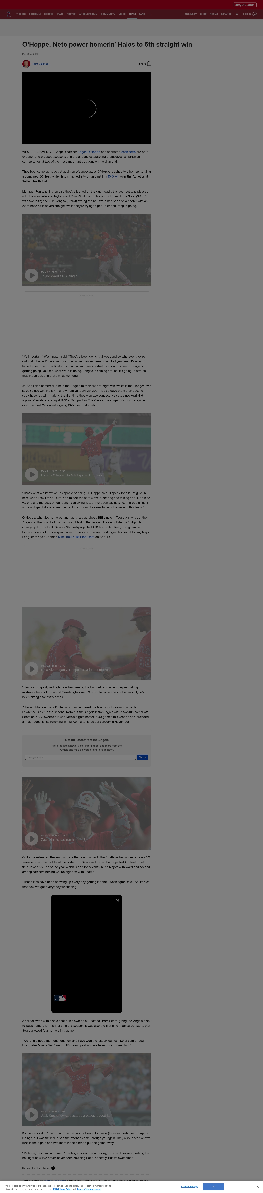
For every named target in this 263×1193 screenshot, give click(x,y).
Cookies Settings (189, 1186)
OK (213, 1186)
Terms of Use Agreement (89, 1189)
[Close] (257, 1186)
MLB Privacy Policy (62, 1189)
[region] (131, 1187)
